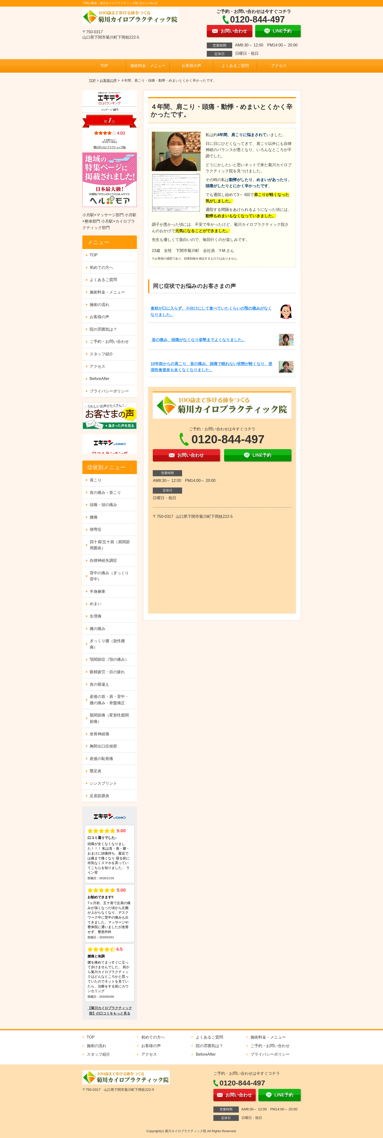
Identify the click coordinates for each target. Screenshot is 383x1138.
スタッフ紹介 (101, 354)
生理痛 (95, 616)
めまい (95, 604)
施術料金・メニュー (147, 66)
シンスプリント (103, 783)
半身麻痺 (97, 591)
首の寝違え (99, 684)
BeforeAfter (99, 379)
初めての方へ (101, 267)
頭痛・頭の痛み (103, 505)
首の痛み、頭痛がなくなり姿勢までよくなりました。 (198, 340)
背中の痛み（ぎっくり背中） (109, 576)
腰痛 (94, 517)
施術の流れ (99, 305)
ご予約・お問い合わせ (109, 341)
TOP (104, 66)
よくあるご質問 (235, 66)
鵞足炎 (95, 771)
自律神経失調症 (103, 560)
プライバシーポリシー (109, 391)
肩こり (95, 480)
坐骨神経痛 (99, 734)
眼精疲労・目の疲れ (107, 672)
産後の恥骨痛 (101, 759)
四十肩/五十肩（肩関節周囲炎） (110, 545)
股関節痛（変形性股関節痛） (109, 718)
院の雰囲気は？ (103, 329)
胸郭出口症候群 (103, 746)
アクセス (279, 66)
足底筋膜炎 (99, 796)
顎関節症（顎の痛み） (109, 659)
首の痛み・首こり (105, 492)
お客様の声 (191, 66)
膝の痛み (97, 629)
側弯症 (95, 529)
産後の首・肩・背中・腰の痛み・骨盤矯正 (109, 699)
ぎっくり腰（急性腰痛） (107, 644)
